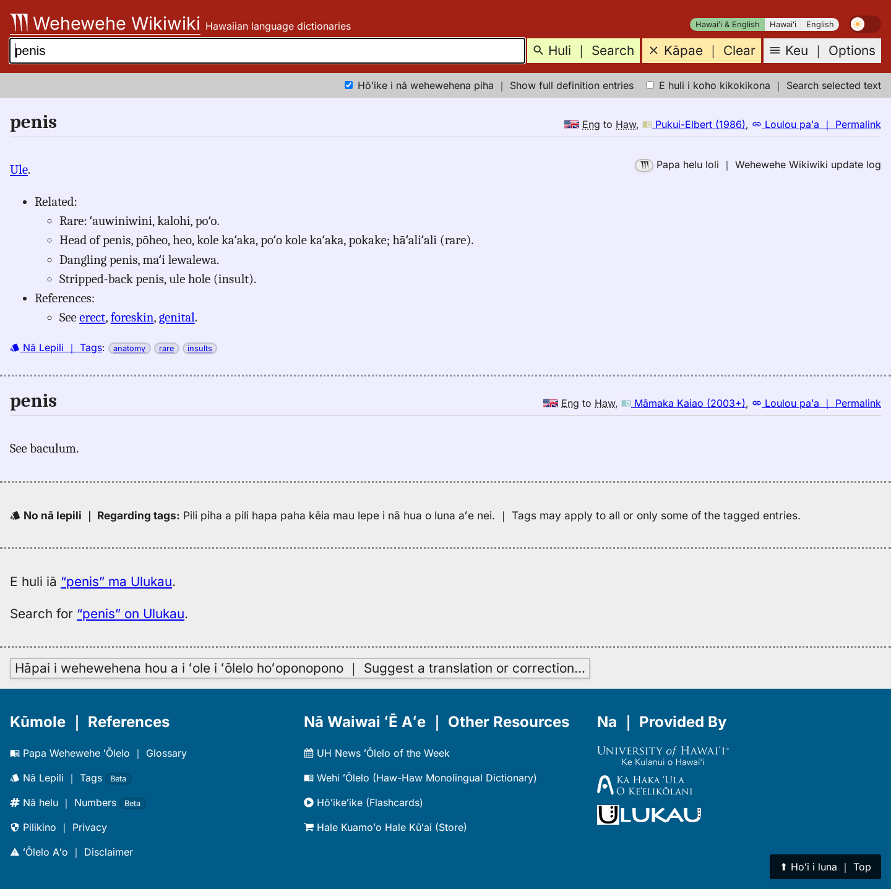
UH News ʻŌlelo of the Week (377, 753)
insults (199, 348)
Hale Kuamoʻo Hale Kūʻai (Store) (385, 827)
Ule (19, 169)
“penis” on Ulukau (130, 613)
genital (177, 317)
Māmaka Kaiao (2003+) (683, 403)
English (820, 24)
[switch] (865, 24)
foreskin (132, 317)
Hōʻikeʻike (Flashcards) (363, 802)
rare (166, 348)
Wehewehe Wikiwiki (105, 23)
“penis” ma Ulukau (116, 581)
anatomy (129, 348)
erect (92, 317)
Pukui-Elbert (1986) (694, 124)
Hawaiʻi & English (727, 24)
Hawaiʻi (783, 24)
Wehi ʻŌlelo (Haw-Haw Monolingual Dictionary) (420, 778)
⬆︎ (825, 867)
